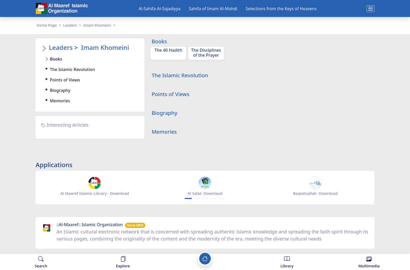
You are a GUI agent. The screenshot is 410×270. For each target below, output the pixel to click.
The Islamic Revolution (72, 69)
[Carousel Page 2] (197, 198)
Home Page (47, 25)
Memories (60, 101)
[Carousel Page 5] (222, 198)
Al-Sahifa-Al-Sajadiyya (160, 8)
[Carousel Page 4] (214, 198)
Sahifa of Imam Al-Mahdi (213, 8)
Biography (60, 90)
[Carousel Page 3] (205, 198)
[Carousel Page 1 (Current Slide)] (188, 198)
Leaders (70, 25)
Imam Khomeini (97, 25)
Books (56, 59)
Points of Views (65, 80)
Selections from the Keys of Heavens (281, 8)
